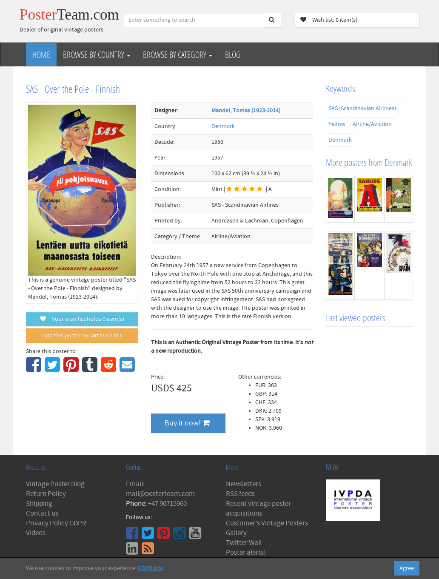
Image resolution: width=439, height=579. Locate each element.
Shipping (39, 503)
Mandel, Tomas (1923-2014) (245, 110)
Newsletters (243, 484)
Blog (233, 54)
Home (41, 54)
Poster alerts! (246, 552)
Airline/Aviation (372, 124)
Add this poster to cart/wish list (82, 335)
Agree (406, 568)
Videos (36, 533)
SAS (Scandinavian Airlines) (362, 108)
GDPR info (150, 568)
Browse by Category (177, 54)
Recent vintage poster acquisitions (258, 508)
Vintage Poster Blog (55, 484)
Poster (69, 14)
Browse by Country (96, 54)
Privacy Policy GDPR (56, 523)
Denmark (223, 126)
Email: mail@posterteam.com (160, 489)
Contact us (42, 513)
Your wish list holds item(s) (82, 319)
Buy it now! (187, 423)
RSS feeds (240, 494)
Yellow (336, 124)
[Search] (273, 20)
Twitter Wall (244, 543)
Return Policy (46, 494)
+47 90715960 (167, 503)
